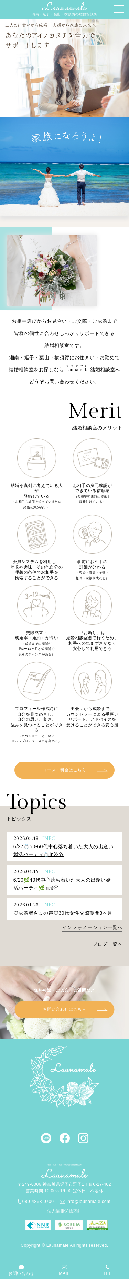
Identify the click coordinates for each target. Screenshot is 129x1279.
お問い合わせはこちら (64, 1009)
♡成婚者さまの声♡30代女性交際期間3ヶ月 (62, 913)
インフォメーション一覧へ (92, 927)
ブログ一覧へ (108, 944)
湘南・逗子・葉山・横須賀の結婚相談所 (64, 9)
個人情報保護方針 (64, 1210)
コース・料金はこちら (64, 770)
